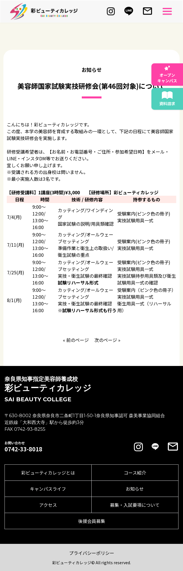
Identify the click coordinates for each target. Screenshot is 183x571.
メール (158, 151)
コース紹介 (135, 472)
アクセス (48, 504)
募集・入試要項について (135, 504)
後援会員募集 (91, 521)
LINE (12, 158)
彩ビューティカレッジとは (48, 472)
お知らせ (135, 488)
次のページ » (107, 340)
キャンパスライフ (48, 488)
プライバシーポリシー (91, 553)
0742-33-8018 (23, 449)
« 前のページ (76, 340)
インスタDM (33, 158)
